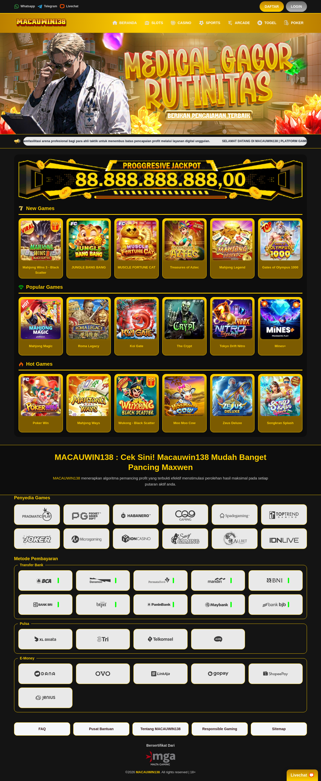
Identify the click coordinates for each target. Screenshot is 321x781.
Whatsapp (24, 6)
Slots (153, 22)
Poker (293, 22)
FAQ (42, 729)
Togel (266, 22)
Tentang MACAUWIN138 (160, 729)
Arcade (239, 22)
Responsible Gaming (219, 729)
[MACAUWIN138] (41, 23)
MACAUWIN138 (66, 478)
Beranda (124, 22)
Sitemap (279, 729)
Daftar (272, 7)
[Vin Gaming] (160, 758)
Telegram (47, 6)
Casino (181, 22)
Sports (209, 22)
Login (296, 7)
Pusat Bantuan (101, 729)
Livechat (69, 6)
